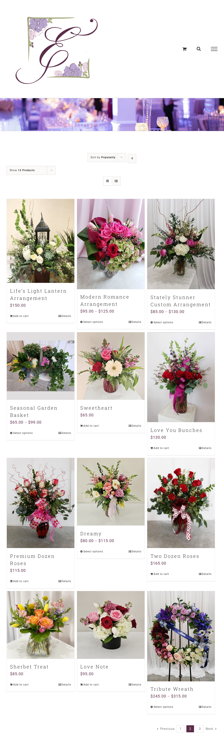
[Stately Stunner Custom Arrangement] (181, 244)
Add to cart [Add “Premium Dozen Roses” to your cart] (21, 581)
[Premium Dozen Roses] (40, 503)
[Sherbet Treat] (40, 625)
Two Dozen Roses (175, 556)
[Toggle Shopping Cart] (184, 49)
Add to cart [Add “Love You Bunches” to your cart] (161, 447)
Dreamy (91, 533)
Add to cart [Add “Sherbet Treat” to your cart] (21, 684)
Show (22, 170)
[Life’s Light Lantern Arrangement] (40, 241)
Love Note (94, 666)
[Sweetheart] (111, 366)
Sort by (103, 157)
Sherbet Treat (29, 666)
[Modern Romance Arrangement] (111, 244)
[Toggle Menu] (214, 49)
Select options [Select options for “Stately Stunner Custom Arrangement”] (163, 322)
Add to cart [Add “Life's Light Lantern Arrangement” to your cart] (21, 316)
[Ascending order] (132, 158)
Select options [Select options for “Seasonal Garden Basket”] (23, 433)
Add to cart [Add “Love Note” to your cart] (91, 684)
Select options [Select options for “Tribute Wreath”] (163, 707)
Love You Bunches (176, 430)
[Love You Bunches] (181, 377)
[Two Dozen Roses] (181, 503)
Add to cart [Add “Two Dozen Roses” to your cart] (161, 574)
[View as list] (116, 181)
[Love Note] (111, 625)
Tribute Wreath (172, 689)
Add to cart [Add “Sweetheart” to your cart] (91, 425)
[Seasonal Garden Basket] (40, 366)
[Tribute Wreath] (181, 636)
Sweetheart (96, 408)
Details (66, 316)
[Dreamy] (111, 491)
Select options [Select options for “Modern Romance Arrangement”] (93, 322)
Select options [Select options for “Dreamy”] (93, 551)
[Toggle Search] (199, 49)
